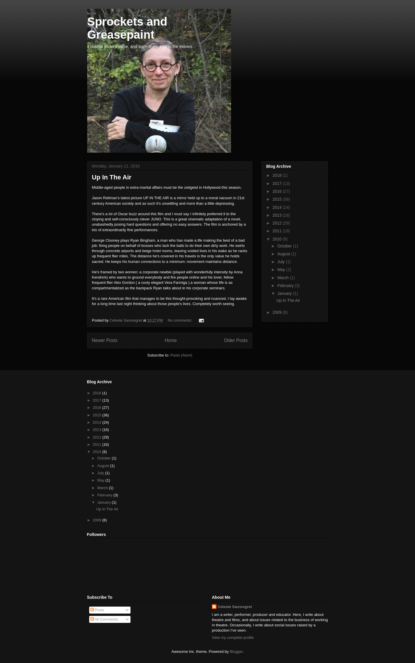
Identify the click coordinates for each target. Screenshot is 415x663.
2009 (278, 312)
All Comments (104, 619)
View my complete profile (233, 637)
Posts (97, 610)
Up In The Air (111, 177)
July (281, 261)
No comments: (180, 320)
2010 (278, 239)
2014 (278, 207)
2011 (278, 231)
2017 (278, 183)
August (284, 254)
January (285, 293)
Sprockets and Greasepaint (127, 28)
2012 (278, 223)
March (283, 277)
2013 (278, 215)
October (285, 246)
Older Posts (236, 340)
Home (171, 340)
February (286, 285)
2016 (278, 191)
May (281, 269)
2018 (278, 175)
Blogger (236, 651)
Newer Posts (104, 340)
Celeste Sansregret (235, 607)
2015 (278, 199)
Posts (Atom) (181, 355)
